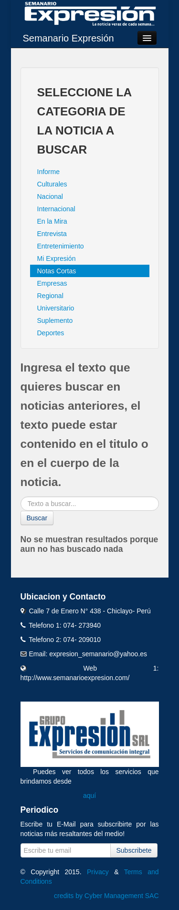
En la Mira (52, 221)
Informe (48, 172)
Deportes (50, 333)
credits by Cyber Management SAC (106, 896)
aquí (89, 795)
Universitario (55, 308)
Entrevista (52, 234)
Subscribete (134, 850)
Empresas (52, 283)
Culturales (52, 184)
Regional (50, 296)
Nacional (50, 196)
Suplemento (55, 320)
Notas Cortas (56, 271)
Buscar (37, 518)
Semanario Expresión (68, 38)
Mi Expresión (56, 258)
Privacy (98, 872)
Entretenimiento (60, 246)
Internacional (56, 209)
